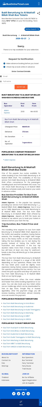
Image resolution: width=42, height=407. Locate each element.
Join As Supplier (28, 383)
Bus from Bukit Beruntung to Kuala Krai (18, 306)
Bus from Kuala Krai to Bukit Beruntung (18, 334)
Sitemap (5, 366)
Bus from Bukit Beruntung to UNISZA (17, 319)
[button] (21, 403)
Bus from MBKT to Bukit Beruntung (16, 343)
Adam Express (7, 111)
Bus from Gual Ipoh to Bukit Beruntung (18, 328)
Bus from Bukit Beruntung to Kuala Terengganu (21, 310)
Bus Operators (27, 357)
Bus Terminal (27, 360)
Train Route (26, 369)
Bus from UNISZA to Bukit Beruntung (17, 347)
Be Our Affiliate (28, 377)
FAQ (3, 363)
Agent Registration (29, 380)
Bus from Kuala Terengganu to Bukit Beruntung (21, 337)
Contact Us (6, 360)
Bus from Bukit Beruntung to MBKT (16, 316)
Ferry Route (26, 366)
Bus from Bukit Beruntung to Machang (18, 313)
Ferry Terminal (27, 363)
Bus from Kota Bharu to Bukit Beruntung (18, 331)
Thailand (5, 377)
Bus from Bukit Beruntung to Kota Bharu (18, 303)
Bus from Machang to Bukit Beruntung (18, 340)
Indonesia (5, 380)
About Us (5, 357)
